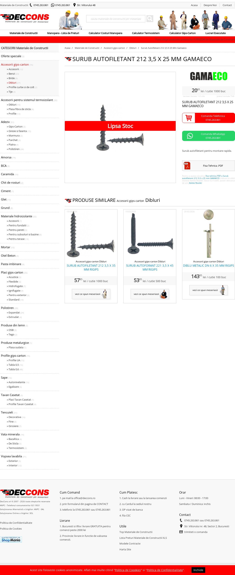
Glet (6, 199)
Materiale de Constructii (23, 33)
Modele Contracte (129, 543)
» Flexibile (14, 281)
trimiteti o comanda (195, 532)
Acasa (194, 5)
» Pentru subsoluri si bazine (24, 234)
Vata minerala (12, 434)
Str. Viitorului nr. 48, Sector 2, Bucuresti (206, 526)
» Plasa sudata (16, 347)
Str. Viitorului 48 (86, 5)
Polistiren (9, 308)
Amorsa (8, 157)
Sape (6, 377)
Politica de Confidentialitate (16, 522)
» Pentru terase (18, 239)
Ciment (7, 191)
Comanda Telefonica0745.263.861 (213, 118)
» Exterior (14, 461)
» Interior (14, 465)
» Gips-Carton (16, 126)
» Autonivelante (18, 382)
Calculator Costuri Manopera (105, 33)
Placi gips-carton (14, 272)
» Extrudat (14, 317)
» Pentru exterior (18, 295)
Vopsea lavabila (13, 456)
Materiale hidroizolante (18, 216)
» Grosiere (14, 426)
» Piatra (12, 144)
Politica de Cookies (11, 528)
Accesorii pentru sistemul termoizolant (29, 100)
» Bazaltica (14, 439)
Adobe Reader (195, 182)
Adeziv (7, 122)
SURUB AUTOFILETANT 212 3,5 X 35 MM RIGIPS (91, 267)
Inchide (198, 570)
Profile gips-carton (15, 355)
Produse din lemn (14, 325)
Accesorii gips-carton (17, 64)
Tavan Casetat (12, 395)
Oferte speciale (12, 56)
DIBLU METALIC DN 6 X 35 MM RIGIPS (208, 265)
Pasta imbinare (12, 264)
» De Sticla (14, 443)
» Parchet (14, 140)
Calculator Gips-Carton (182, 33)
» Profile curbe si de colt (22, 87)
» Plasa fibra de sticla (20, 109)
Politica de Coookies (128, 570)
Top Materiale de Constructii (135, 532)
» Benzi (13, 73)
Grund (7, 208)
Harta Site (125, 549)
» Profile (13, 113)
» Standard (15, 299)
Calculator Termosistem (146, 33)
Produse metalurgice (16, 343)
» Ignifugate (15, 290)
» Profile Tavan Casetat (21, 404)
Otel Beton (10, 255)
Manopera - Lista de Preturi (63, 33)
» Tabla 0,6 (15, 369)
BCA (5, 166)
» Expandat (15, 312)
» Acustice (14, 277)
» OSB (11, 330)
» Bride (12, 78)
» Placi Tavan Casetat (20, 399)
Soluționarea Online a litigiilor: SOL (16, 513)
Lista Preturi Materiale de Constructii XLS (143, 538)
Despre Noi (210, 5)
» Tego (12, 334)
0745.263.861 (40, 5)
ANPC (2, 505)
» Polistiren (15, 149)
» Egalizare (14, 386)
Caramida (9, 174)
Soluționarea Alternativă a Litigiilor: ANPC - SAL (22, 509)
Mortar (7, 247)
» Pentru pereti (17, 230)
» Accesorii (15, 69)
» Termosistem (17, 448)
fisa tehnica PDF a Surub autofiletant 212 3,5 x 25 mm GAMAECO (205, 177)
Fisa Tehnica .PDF (213, 165)
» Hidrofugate (16, 286)
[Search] (115, 18)
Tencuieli (9, 412)
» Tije (11, 91)
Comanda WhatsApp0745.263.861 (213, 136)
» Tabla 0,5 (15, 364)
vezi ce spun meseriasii (87, 294)
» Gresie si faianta (19, 131)
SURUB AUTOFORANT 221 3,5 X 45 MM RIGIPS (150, 267)
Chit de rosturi (12, 182)
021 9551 (35, 505)
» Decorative (16, 417)
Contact (227, 5)
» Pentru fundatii (18, 225)
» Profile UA (15, 360)
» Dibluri (13, 82)
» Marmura (15, 135)
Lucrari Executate (215, 33)
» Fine (11, 421)
